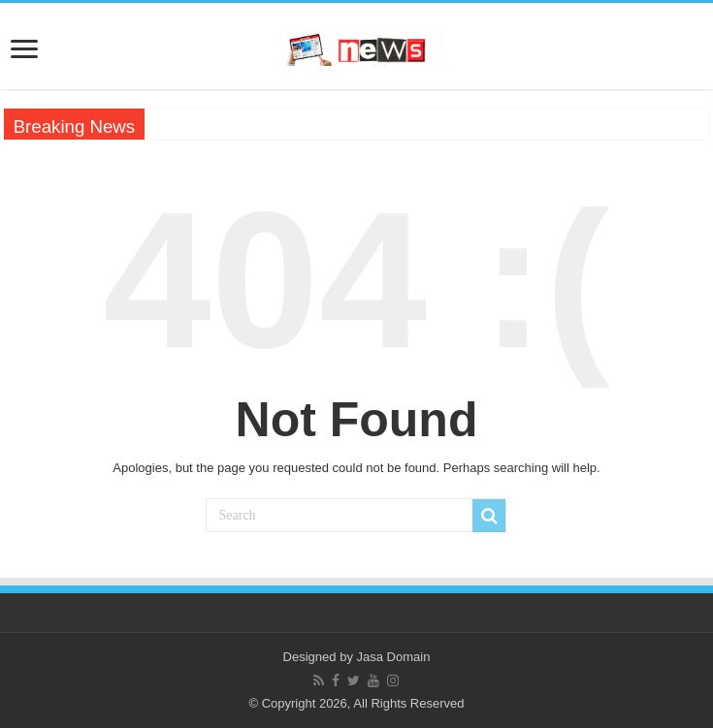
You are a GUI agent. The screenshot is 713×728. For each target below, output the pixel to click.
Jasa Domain (394, 656)
